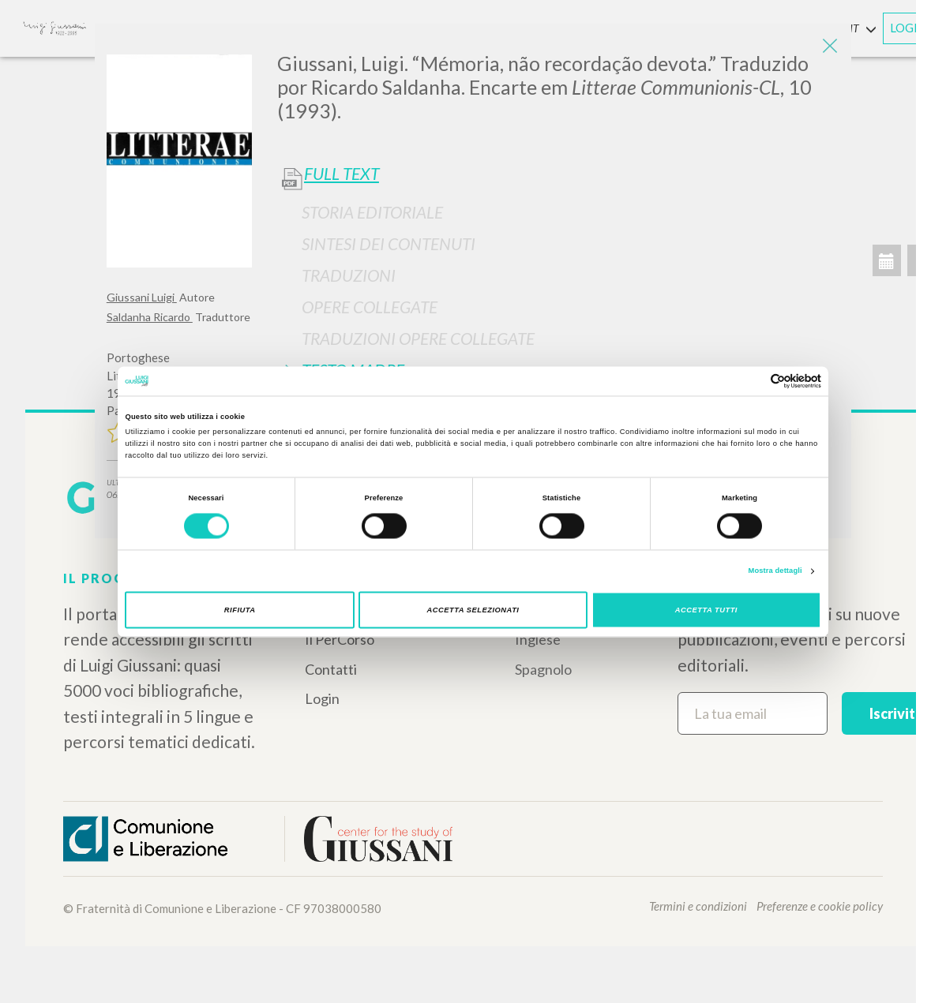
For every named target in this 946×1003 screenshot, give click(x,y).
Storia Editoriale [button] (372, 212)
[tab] (558, 212)
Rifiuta (240, 610)
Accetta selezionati (473, 610)
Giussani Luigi (142, 297)
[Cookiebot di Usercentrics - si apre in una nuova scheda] (752, 380)
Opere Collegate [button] (369, 307)
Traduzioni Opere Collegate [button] (418, 338)
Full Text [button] (341, 173)
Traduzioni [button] (349, 275)
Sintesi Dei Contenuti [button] (388, 243)
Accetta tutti (706, 610)
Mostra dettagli (775, 571)
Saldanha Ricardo (150, 317)
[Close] (827, 47)
